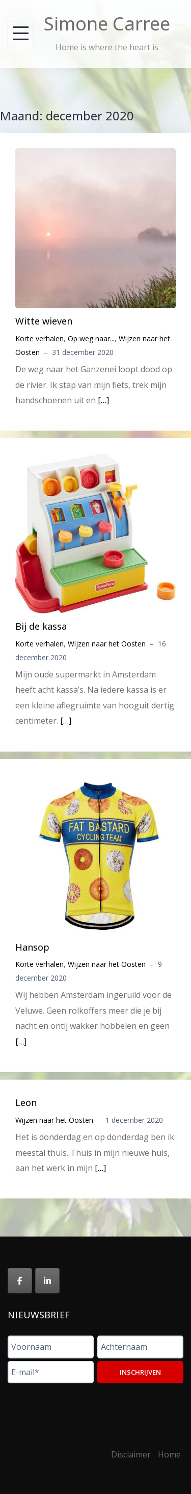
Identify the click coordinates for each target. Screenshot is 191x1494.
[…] (103, 400)
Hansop (32, 947)
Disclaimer (131, 1454)
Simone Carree (107, 23)
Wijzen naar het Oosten (107, 643)
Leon (26, 1102)
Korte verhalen (39, 338)
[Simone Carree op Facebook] (20, 1280)
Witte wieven (43, 321)
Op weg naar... (91, 338)
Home (169, 1454)
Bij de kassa (41, 626)
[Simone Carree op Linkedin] (47, 1280)
